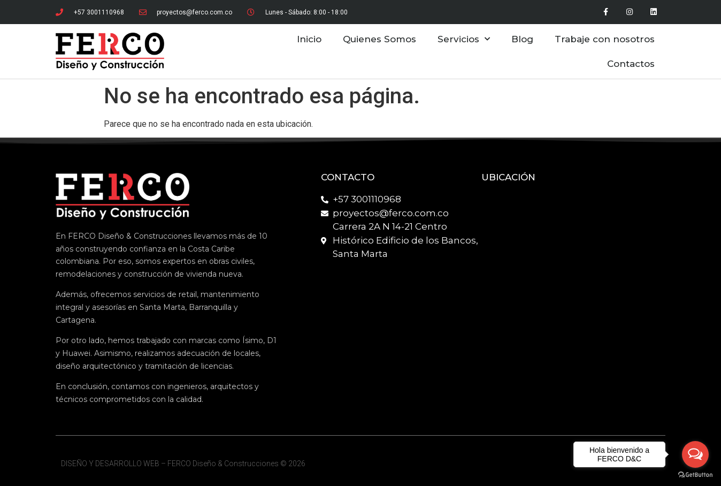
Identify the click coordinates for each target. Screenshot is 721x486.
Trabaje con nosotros (605, 39)
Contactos (631, 63)
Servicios (464, 39)
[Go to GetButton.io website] (695, 475)
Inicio (309, 39)
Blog (522, 39)
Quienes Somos (379, 39)
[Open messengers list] (695, 454)
